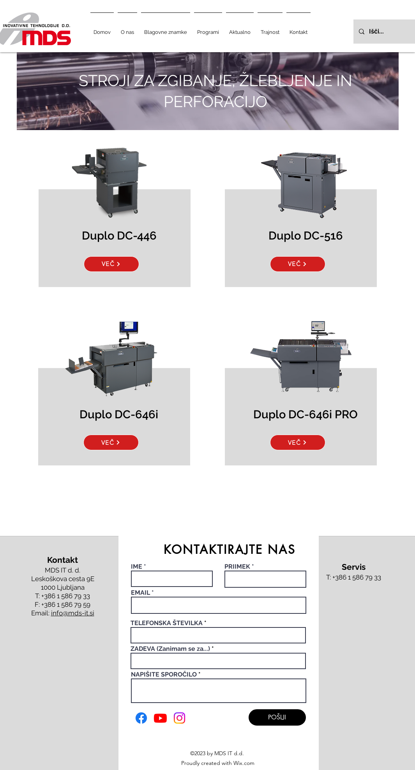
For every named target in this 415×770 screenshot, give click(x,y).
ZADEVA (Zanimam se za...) (170, 649)
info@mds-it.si (72, 613)
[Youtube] (160, 718)
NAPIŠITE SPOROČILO (164, 674)
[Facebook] (141, 718)
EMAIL (140, 593)
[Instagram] (179, 718)
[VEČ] (111, 264)
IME (137, 567)
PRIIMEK (237, 567)
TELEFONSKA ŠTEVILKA (167, 623)
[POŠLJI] (277, 717)
